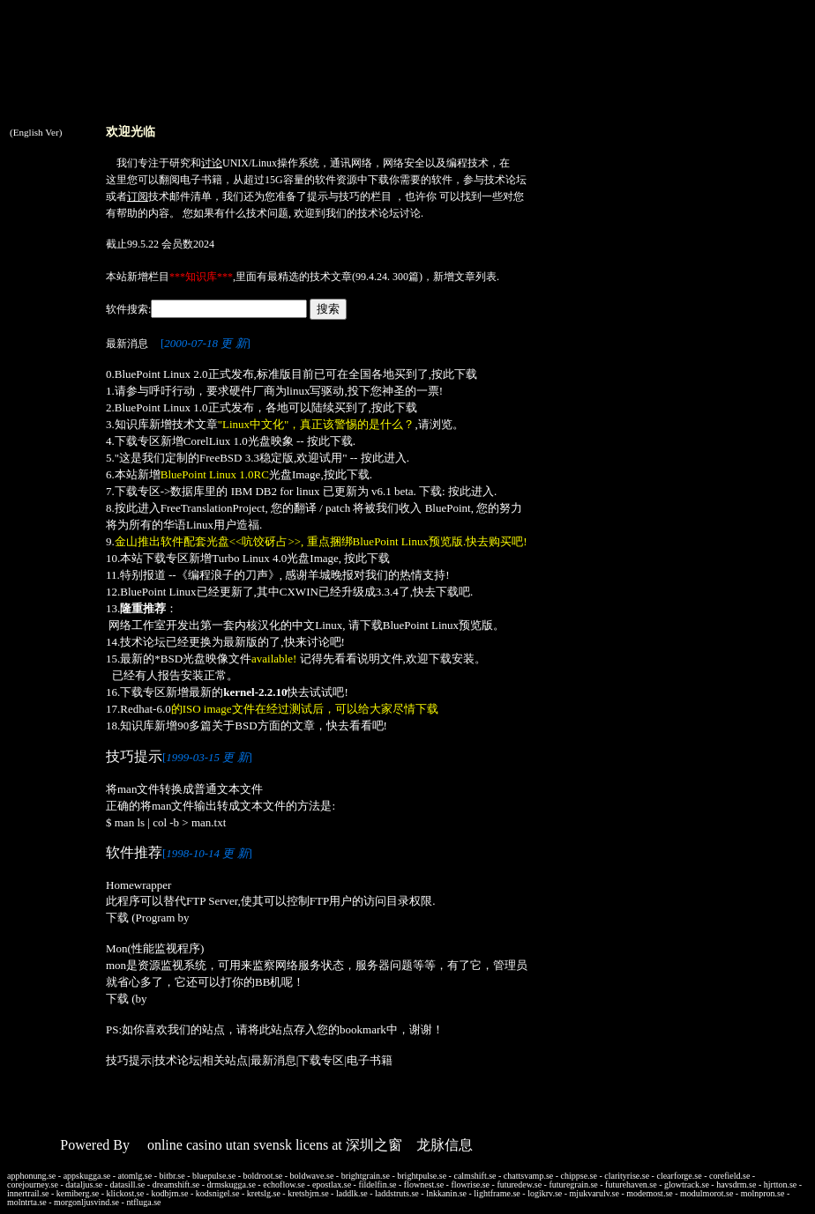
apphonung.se (31, 1176)
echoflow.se (283, 1184)
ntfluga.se (143, 1202)
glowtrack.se (686, 1184)
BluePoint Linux (158, 591)
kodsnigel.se (218, 1193)
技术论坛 (505, 180)
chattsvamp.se (528, 1176)
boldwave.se (312, 1176)
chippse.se (579, 1176)
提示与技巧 (333, 196)
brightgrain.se (365, 1176)
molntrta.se (27, 1202)
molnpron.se (763, 1193)
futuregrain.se (573, 1184)
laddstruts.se (397, 1193)
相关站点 (225, 1060)
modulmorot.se (706, 1193)
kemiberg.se (77, 1193)
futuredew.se (519, 1184)
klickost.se (126, 1193)
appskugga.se (87, 1176)
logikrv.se (544, 1193)
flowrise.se (470, 1184)
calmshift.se (474, 1176)
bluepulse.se (214, 1176)
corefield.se (729, 1176)
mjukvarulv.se (594, 1193)
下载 (378, 180)
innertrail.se (28, 1193)
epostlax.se (331, 1184)
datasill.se (128, 1184)
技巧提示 (129, 1060)
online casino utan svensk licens (237, 1144)
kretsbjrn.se (308, 1193)
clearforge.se (678, 1176)
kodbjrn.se (169, 1193)
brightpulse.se (421, 1176)
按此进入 (384, 457)
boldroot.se (263, 1176)
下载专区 (321, 1060)
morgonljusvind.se (86, 1202)
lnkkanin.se (446, 1193)
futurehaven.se (631, 1184)
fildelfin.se (377, 1184)
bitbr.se (172, 1176)
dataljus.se (83, 1184)
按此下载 (454, 374)
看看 (360, 725)
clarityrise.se (626, 1176)
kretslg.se (263, 1193)
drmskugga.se (231, 1184)
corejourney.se (32, 1184)
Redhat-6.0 (145, 708)
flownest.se (424, 1184)
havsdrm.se (736, 1184)
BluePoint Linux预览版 (438, 625)
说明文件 (380, 658)
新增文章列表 (465, 276)
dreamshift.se (176, 1184)
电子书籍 (201, 180)
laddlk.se (352, 1193)
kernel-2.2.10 (255, 692)
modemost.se (649, 1193)
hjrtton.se (780, 1184)
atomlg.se (135, 1176)
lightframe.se (497, 1193)
